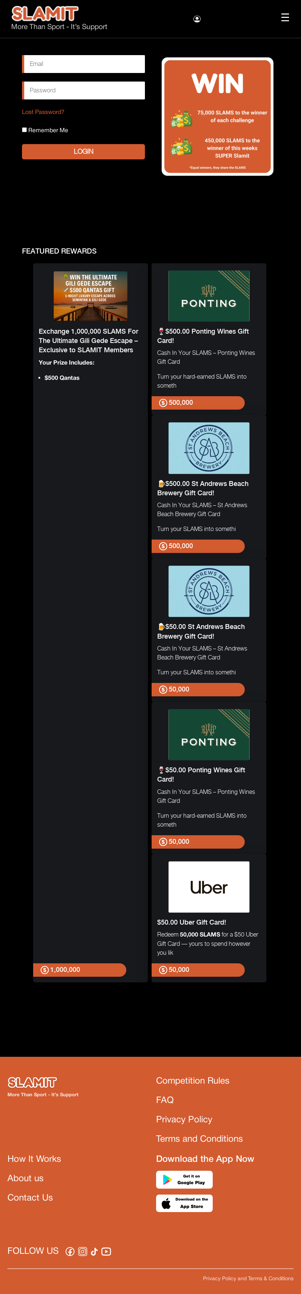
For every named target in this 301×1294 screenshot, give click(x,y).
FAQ (165, 1101)
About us (25, 1179)
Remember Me (45, 130)
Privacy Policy (184, 1120)
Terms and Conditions (199, 1139)
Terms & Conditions (271, 1278)
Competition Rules (192, 1081)
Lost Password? (43, 112)
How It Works (34, 1159)
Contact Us (30, 1198)
